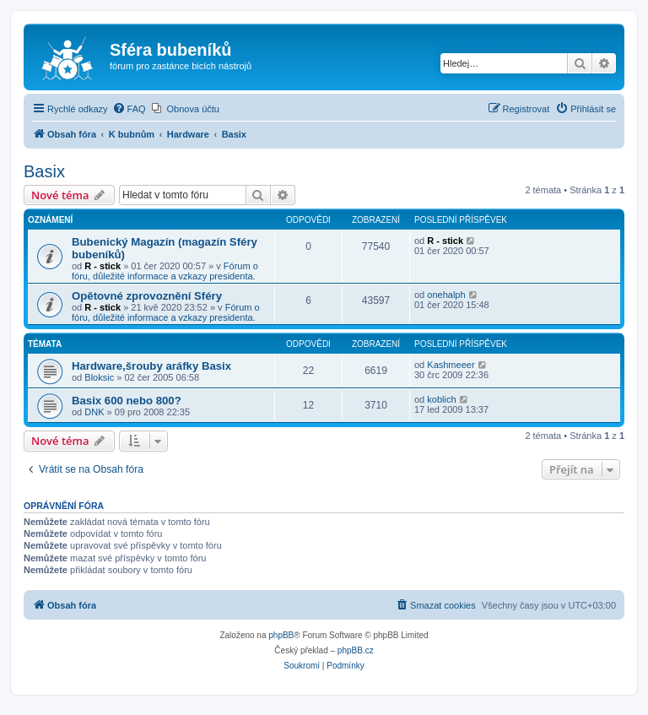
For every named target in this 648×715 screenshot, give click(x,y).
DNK (94, 412)
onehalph (446, 295)
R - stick (102, 266)
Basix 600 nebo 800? (126, 400)
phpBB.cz (356, 650)
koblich (441, 399)
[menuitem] (129, 109)
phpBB (281, 635)
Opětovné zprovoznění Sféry (147, 296)
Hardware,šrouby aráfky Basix (151, 366)
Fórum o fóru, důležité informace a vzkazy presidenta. (165, 271)
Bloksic (99, 377)
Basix (44, 171)
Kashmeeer (450, 365)
